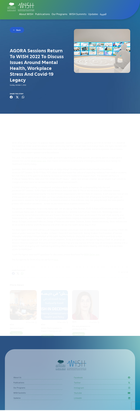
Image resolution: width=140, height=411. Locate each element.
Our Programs (59, 14)
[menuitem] (103, 14)
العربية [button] (103, 14)
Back (18, 30)
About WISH (26, 14)
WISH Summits (77, 14)
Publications (42, 14)
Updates (93, 14)
